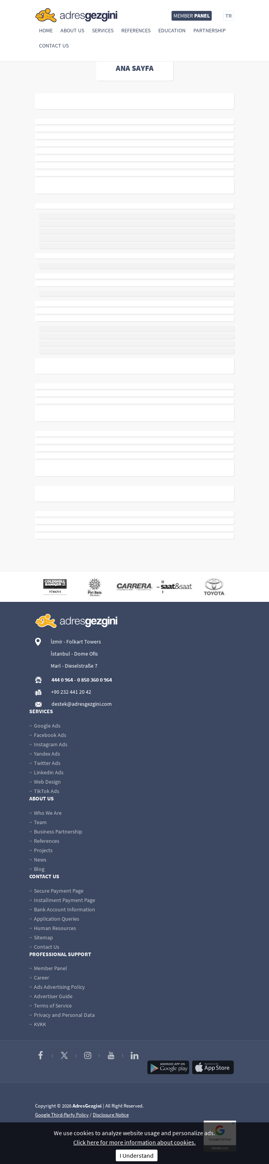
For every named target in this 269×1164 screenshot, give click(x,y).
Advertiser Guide (51, 996)
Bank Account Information (62, 909)
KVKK (37, 1024)
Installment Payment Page (62, 900)
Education (172, 30)
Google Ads (44, 725)
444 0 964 (62, 679)
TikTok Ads (44, 791)
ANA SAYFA (135, 68)
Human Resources (52, 928)
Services (102, 30)
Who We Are (45, 812)
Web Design (45, 781)
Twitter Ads (44, 763)
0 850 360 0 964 (94, 679)
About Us (72, 30)
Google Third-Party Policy (61, 1114)
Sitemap (41, 937)
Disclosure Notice (111, 1114)
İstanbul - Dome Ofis (74, 653)
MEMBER (191, 15)
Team (38, 822)
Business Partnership (55, 831)
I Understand (137, 1155)
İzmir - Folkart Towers (76, 641)
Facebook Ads (47, 734)
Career (39, 977)
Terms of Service (50, 1005)
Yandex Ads (44, 753)
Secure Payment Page (56, 890)
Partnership (209, 30)
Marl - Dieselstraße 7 (74, 665)
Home (46, 30)
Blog (36, 868)
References (135, 30)
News (37, 859)
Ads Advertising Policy (57, 986)
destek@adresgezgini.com (81, 703)
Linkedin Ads (46, 772)
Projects (41, 850)
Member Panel (48, 968)
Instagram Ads (48, 744)
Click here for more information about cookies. (134, 1142)
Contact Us (54, 45)
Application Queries (54, 918)
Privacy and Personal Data (62, 1014)
